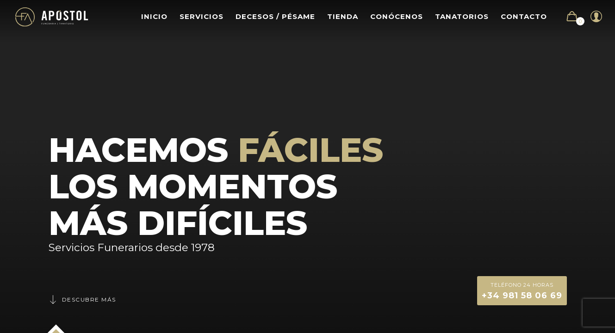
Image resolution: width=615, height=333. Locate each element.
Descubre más (82, 299)
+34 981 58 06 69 (522, 290)
